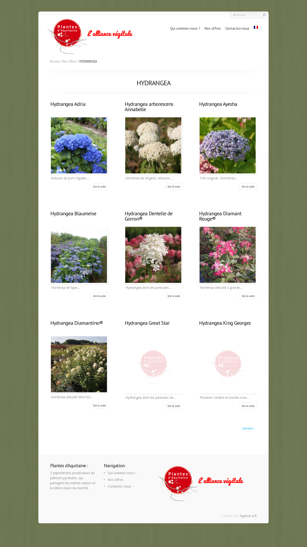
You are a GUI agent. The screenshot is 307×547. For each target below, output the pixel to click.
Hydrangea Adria (67, 104)
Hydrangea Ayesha (218, 104)
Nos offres (213, 28)
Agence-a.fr (248, 516)
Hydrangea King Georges (225, 322)
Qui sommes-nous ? (185, 28)
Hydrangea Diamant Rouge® (220, 216)
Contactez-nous (237, 28)
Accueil (54, 61)
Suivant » (248, 428)
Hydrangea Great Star (147, 322)
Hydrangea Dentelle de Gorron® (148, 216)
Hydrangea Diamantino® (76, 322)
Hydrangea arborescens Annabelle (149, 107)
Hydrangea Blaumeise (73, 213)
